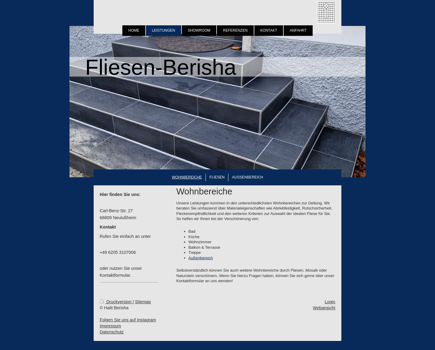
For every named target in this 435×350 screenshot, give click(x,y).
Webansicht (324, 307)
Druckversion (116, 301)
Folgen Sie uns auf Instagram (128, 319)
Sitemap (143, 301)
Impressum (110, 325)
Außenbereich (200, 258)
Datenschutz (112, 332)
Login (330, 301)
